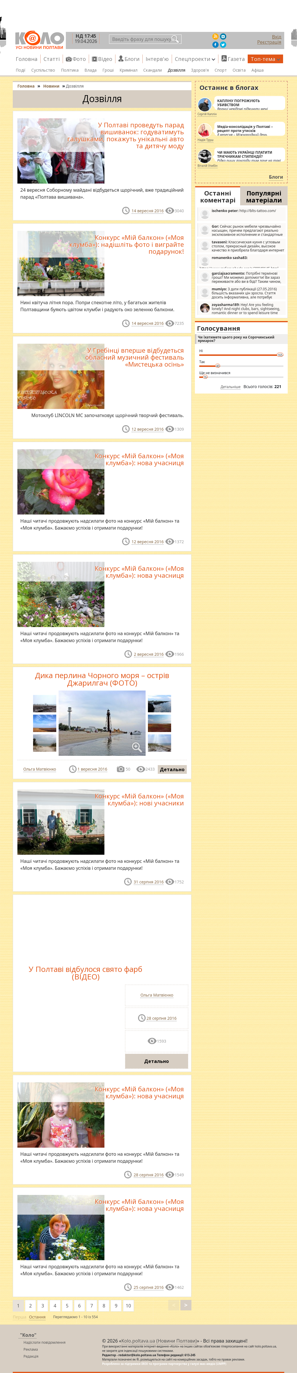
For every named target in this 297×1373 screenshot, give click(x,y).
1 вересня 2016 (92, 769)
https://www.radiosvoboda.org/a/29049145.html (239, 261)
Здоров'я (200, 70)
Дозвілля (176, 70)
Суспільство (43, 70)
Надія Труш (205, 140)
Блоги (132, 58)
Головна (26, 58)
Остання (37, 1317)
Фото (79, 58)
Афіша (257, 70)
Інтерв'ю (157, 58)
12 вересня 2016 (148, 429)
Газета (236, 58)
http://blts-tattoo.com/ (238, 214)
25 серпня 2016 (149, 1287)
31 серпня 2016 (149, 882)
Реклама (30, 1349)
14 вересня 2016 (148, 210)
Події (21, 70)
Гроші (108, 70)
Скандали (152, 70)
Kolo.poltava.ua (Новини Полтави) (159, 1341)
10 (128, 1306)
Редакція (30, 1356)
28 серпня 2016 (161, 1018)
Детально (172, 769)
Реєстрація (269, 42)
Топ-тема (265, 58)
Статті (52, 58)
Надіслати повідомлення (44, 1342)
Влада (90, 70)
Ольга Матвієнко (39, 769)
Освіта (239, 70)
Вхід (276, 36)
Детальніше (231, 386)
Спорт (221, 70)
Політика (70, 70)
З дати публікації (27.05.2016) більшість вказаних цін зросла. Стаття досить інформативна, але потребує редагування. (238, 293)
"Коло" (28, 1335)
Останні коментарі (218, 196)
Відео (105, 58)
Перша (19, 1317)
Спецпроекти (195, 58)
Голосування (218, 328)
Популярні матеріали (264, 196)
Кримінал (128, 70)
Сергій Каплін (207, 114)
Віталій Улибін (208, 166)
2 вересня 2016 (149, 654)
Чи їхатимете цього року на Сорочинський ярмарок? (236, 339)
